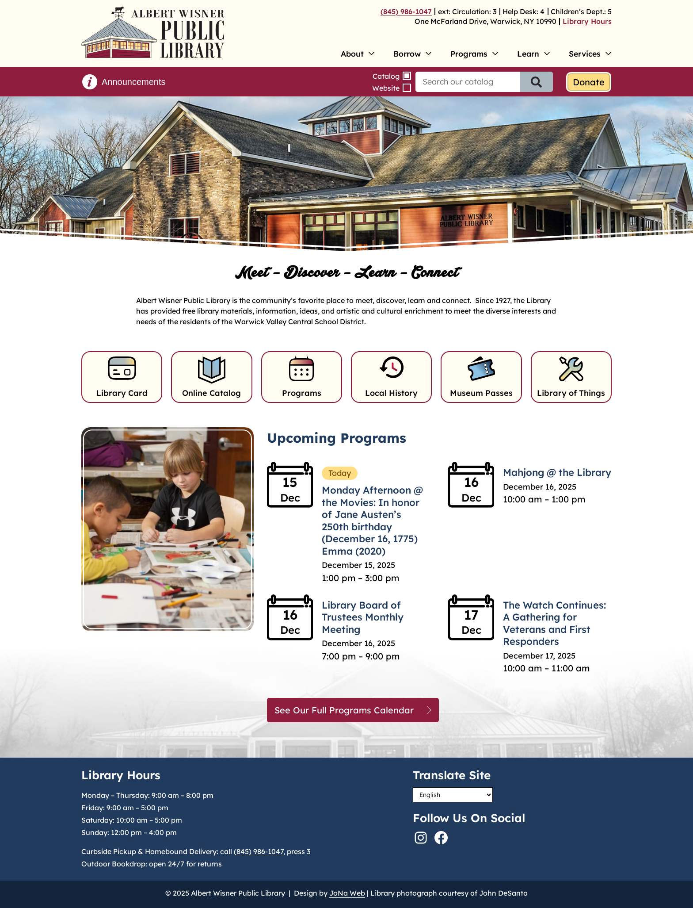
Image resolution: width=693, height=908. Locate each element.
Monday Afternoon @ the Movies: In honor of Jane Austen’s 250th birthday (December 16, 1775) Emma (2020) (372, 520)
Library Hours (587, 21)
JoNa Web (347, 893)
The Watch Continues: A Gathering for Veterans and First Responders (554, 623)
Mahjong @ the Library (557, 472)
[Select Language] (453, 794)
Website (386, 88)
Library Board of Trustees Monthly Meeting (363, 617)
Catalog (386, 76)
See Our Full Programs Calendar (344, 710)
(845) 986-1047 (406, 11)
